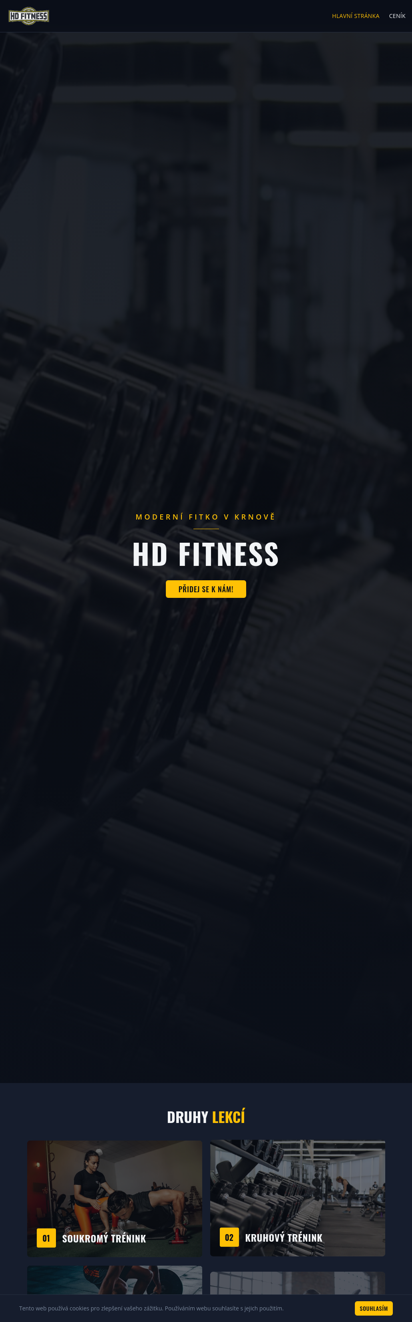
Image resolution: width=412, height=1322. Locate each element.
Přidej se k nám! (206, 589)
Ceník (397, 16)
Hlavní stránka (356, 16)
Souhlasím (374, 1308)
